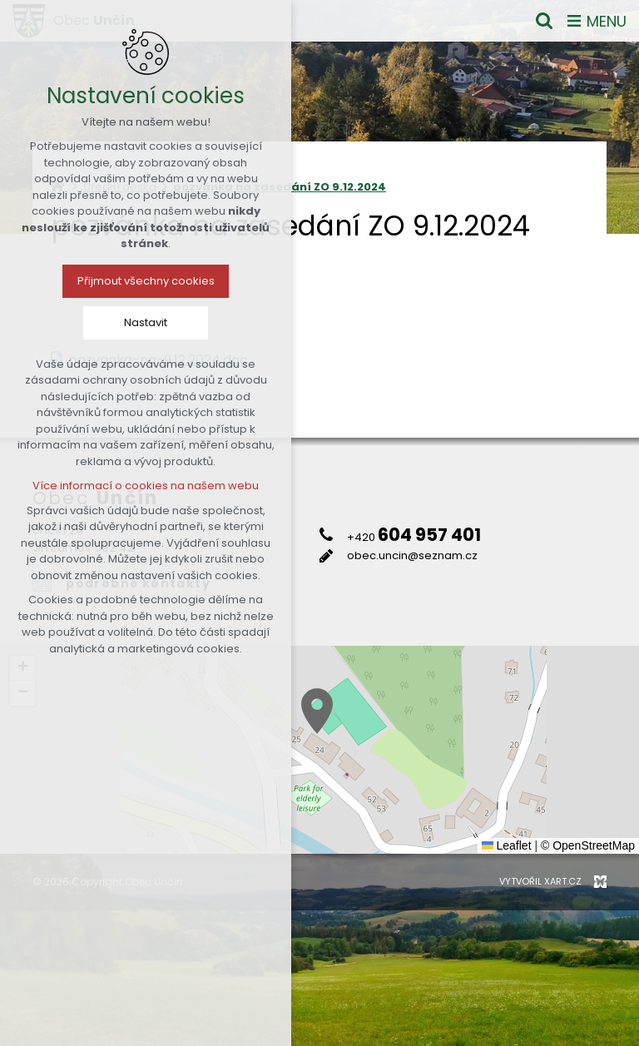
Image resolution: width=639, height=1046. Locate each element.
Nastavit (145, 322)
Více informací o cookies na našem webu (145, 485)
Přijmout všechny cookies (146, 281)
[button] (317, 711)
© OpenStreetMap (588, 845)
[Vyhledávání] (544, 20)
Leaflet (507, 845)
